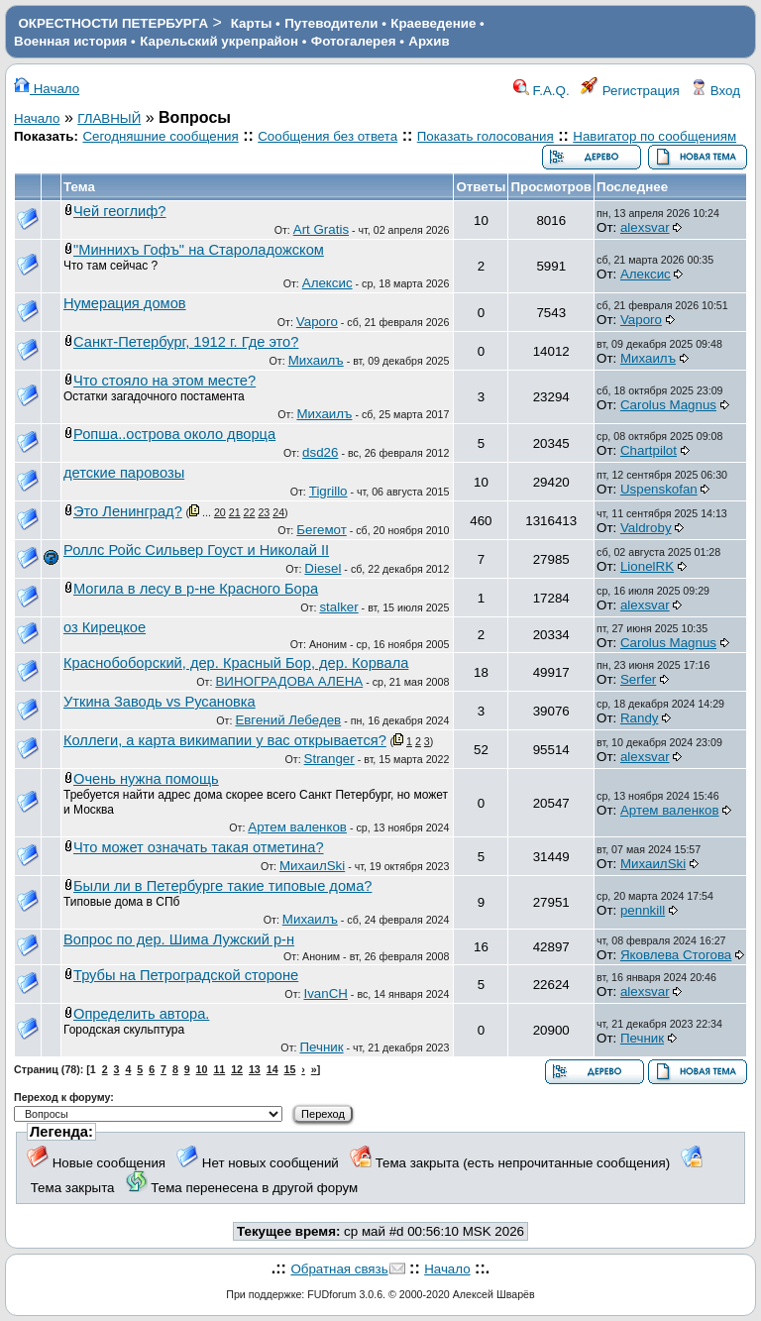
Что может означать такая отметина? (198, 847)
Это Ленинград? (127, 511)
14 (272, 1069)
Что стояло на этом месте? (164, 380)
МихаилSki (312, 865)
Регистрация (630, 90)
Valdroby (646, 527)
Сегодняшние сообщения (160, 136)
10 (202, 1069)
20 (220, 512)
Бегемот (321, 529)
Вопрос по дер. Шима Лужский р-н (178, 939)
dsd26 (320, 452)
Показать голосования (485, 136)
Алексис (327, 282)
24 (278, 512)
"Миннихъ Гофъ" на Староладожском (198, 250)
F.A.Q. (541, 90)
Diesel (322, 568)
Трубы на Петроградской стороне (185, 975)
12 (237, 1069)
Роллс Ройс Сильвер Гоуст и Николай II (196, 550)
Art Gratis (321, 229)
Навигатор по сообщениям (654, 136)
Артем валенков (297, 827)
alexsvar (645, 227)
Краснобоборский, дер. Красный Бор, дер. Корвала (235, 663)
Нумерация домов (124, 303)
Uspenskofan (659, 489)
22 (250, 512)
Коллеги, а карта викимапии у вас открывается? (224, 740)
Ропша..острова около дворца (174, 434)
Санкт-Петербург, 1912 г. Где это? (185, 342)
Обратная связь (338, 1269)
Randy (639, 718)
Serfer (638, 679)
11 (219, 1069)
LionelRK (647, 566)
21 (235, 512)
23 (264, 512)
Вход (715, 90)
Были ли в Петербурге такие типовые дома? (222, 886)
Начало (46, 88)
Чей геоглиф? (119, 211)
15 (290, 1069)
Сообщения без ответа (327, 136)
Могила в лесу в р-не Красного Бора (195, 589)
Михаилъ (316, 360)
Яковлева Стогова (675, 954)
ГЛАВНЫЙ (109, 118)
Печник (321, 1047)
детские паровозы (123, 473)
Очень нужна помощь (146, 779)
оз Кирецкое (104, 627)
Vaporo (317, 321)
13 (255, 1069)
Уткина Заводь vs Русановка (159, 702)
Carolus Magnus (668, 404)
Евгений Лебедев (288, 720)
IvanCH (325, 993)
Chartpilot (648, 450)
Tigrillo (328, 491)
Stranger (329, 758)
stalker (338, 607)
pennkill (642, 910)
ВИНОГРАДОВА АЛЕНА (289, 681)
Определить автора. (141, 1014)
